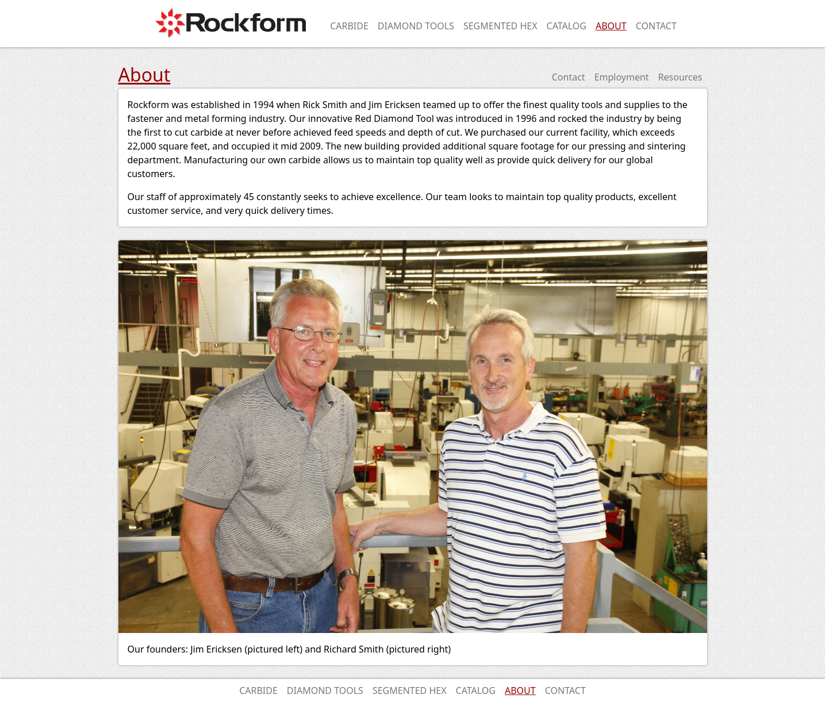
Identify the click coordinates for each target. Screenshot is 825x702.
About (611, 26)
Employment (621, 77)
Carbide (349, 26)
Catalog (566, 26)
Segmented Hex (500, 26)
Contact (656, 26)
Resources (680, 77)
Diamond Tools (416, 26)
